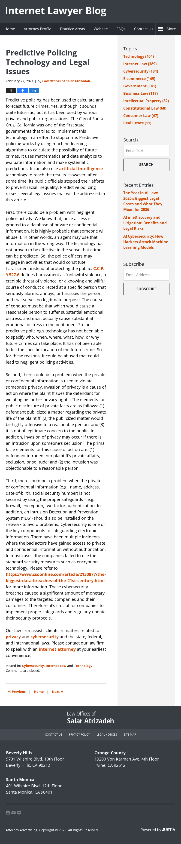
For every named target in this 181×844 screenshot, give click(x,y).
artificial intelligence (81, 168)
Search (146, 164)
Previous (17, 691)
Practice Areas (72, 28)
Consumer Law (140, 115)
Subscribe (146, 289)
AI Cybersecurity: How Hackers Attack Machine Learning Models (145, 242)
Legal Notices (107, 735)
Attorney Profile (37, 28)
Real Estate (137, 123)
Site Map (130, 735)
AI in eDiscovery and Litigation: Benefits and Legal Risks (145, 223)
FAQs (121, 28)
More (171, 28)
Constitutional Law (144, 108)
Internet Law (56, 665)
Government (139, 86)
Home (9, 28)
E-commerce (139, 78)
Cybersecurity (33, 665)
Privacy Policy (79, 735)
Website (101, 28)
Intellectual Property (146, 100)
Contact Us (143, 28)
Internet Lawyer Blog (56, 12)
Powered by (158, 829)
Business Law (140, 93)
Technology (83, 665)
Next (57, 691)
